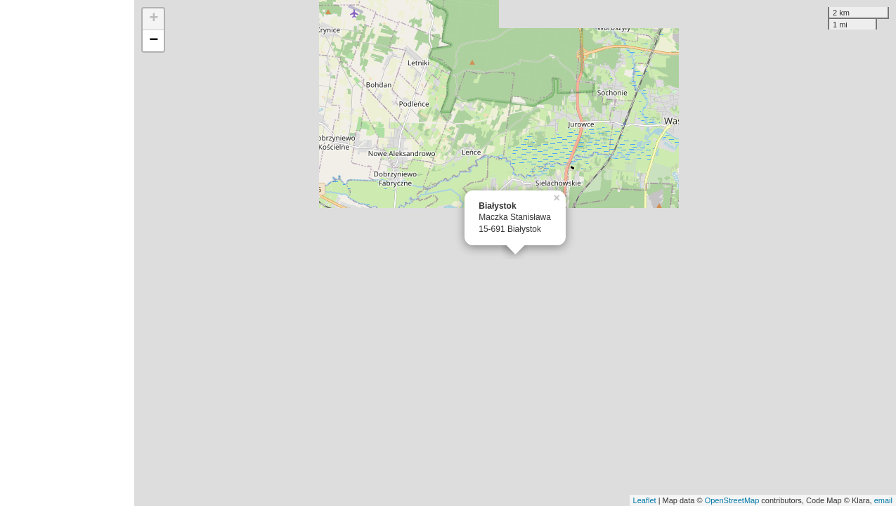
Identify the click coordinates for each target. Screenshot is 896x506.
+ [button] (153, 19)
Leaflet (644, 500)
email (883, 500)
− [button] (153, 40)
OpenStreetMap (732, 500)
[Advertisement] (67, 253)
